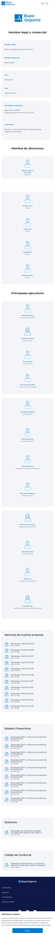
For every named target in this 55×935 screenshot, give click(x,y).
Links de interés (8, 902)
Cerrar (27, 930)
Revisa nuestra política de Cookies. (38, 925)
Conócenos (6, 888)
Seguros (5, 892)
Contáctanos (7, 897)
